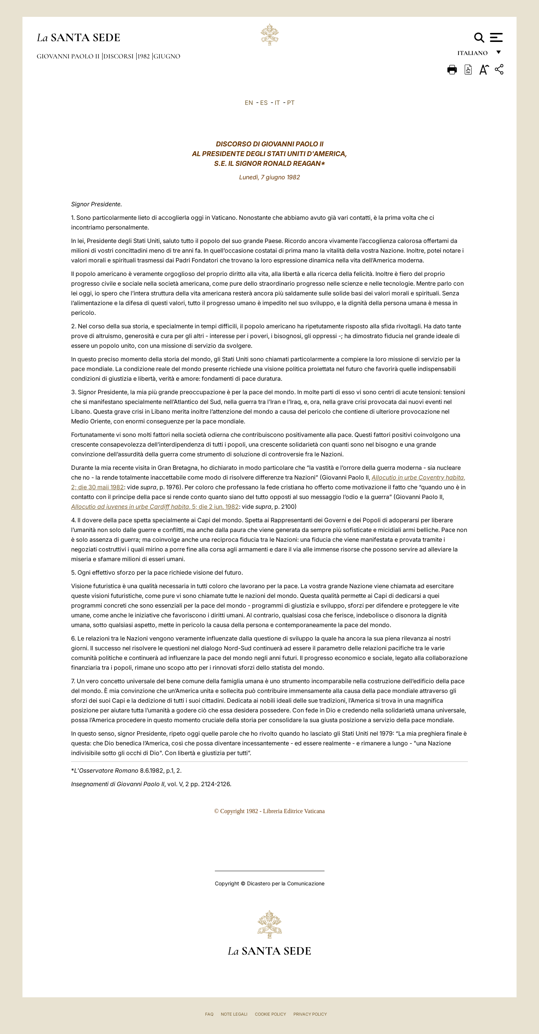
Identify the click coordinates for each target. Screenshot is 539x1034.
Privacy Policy (310, 1014)
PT (291, 102)
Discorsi (119, 56)
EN (249, 102)
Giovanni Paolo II (69, 56)
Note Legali (234, 1014)
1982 (144, 56)
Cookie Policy (270, 1014)
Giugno (166, 56)
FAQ (209, 1014)
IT (277, 102)
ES (264, 102)
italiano (474, 55)
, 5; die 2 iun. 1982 (155, 506)
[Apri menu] (495, 37)
